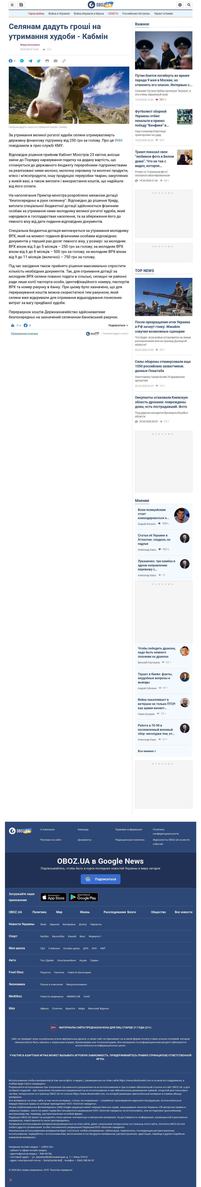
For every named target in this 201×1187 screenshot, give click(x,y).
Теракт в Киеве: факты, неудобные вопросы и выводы (155, 678)
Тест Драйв (47, 960)
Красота (70, 1008)
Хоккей (72, 936)
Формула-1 (95, 936)
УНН (118, 140)
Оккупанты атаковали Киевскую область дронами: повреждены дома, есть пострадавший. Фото (161, 402)
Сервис (94, 960)
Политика (39, 912)
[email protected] (53, 1160)
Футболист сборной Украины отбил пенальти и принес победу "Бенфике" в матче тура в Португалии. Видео (150, 118)
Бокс (82, 936)
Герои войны (36, 13)
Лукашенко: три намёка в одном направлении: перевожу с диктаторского (156, 565)
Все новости (183, 912)
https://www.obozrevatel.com (135, 1080)
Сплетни (57, 1008)
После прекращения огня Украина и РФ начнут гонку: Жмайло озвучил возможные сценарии (162, 326)
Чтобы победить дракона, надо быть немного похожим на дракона (157, 652)
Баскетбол (58, 936)
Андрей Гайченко (147, 688)
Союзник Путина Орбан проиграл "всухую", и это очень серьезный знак (163, 92)
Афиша (44, 1008)
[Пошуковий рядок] (189, 5)
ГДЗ (42, 948)
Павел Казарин (146, 714)
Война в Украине (59, 13)
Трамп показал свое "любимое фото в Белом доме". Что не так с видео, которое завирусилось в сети (154, 159)
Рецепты (45, 972)
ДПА (85, 948)
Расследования (115, 912)
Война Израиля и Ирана (89, 13)
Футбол (44, 936)
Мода (81, 1008)
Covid (87, 996)
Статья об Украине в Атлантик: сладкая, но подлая (154, 539)
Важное (142, 24)
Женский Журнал (98, 1008)
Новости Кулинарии (79, 972)
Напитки (59, 972)
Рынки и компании (51, 984)
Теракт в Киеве (163, 13)
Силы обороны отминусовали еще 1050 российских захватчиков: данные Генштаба (163, 366)
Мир (59, 912)
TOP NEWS (144, 270)
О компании (47, 829)
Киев (43, 924)
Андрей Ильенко (147, 524)
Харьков (54, 924)
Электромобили (66, 960)
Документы (84, 839)
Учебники (54, 948)
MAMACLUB (73, 996)
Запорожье (69, 924)
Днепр (83, 924)
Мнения (142, 500)
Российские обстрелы (136, 13)
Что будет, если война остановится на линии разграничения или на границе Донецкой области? (163, 341)
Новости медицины (51, 996)
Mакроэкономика (30, 45)
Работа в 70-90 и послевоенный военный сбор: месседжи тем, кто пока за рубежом (156, 730)
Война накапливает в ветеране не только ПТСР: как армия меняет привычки (157, 704)
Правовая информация (128, 829)
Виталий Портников (149, 662)
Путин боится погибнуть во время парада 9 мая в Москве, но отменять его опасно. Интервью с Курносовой (162, 80)
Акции (83, 960)
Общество (158, 912)
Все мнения (146, 751)
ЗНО (94, 948)
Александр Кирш (147, 549)
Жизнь (85, 912)
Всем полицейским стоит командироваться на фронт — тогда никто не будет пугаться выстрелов (153, 514)
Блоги (131, 912)
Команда (83, 829)
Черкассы (96, 924)
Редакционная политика (24, 333)
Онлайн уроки (71, 948)
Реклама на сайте (50, 839)
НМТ (103, 948)
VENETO (113, 13)
